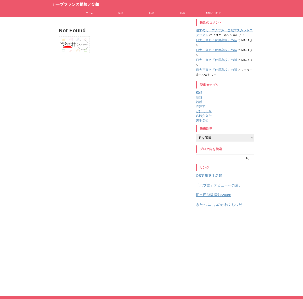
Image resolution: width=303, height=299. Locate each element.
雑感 (182, 12)
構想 (120, 12)
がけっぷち (203, 97)
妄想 (151, 12)
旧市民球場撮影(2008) (210, 179)
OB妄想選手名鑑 (207, 161)
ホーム (90, 12)
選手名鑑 (201, 106)
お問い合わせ (213, 12)
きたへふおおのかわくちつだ (215, 189)
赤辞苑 (200, 92)
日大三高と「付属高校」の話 (214, 40)
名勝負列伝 (203, 102)
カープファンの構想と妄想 (75, 4)
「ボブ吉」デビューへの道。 (215, 170)
